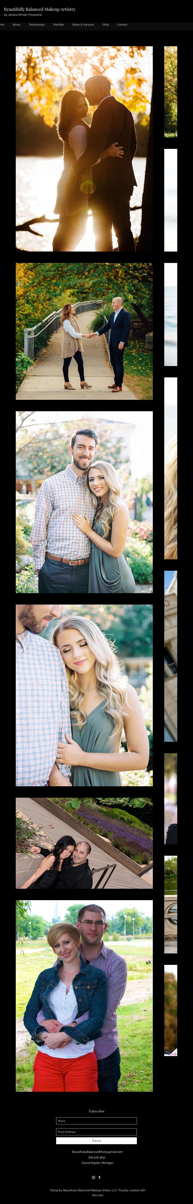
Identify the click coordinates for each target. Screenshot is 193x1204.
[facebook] (99, 1177)
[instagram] (94, 1177)
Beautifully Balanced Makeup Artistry (40, 9)
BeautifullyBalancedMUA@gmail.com (97, 1152)
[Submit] (96, 1140)
